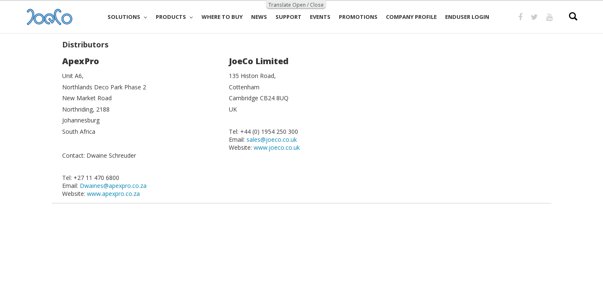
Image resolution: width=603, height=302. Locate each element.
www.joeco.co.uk (277, 147)
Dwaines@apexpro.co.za (113, 186)
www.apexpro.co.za (113, 194)
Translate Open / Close (296, 4)
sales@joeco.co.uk (271, 139)
